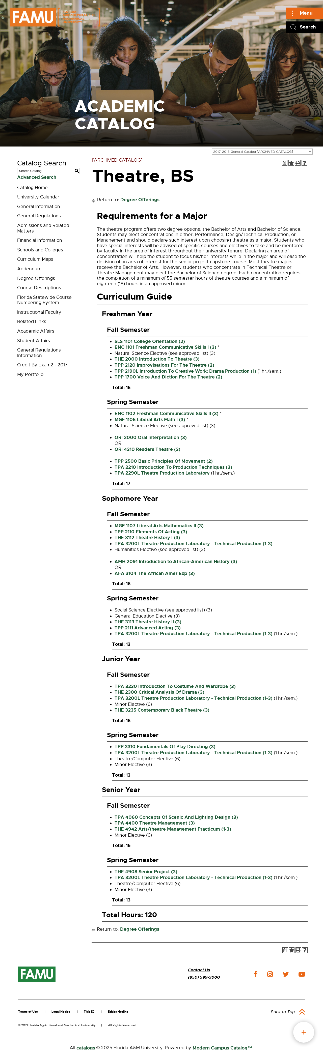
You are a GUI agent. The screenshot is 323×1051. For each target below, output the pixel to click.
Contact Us (199, 970)
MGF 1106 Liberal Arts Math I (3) (150, 420)
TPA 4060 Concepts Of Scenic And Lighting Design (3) (176, 817)
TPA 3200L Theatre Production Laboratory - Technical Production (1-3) (194, 544)
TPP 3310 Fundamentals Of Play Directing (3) (165, 747)
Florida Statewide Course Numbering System (44, 300)
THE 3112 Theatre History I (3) (147, 538)
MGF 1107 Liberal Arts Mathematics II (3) (159, 526)
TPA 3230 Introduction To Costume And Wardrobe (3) (175, 686)
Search (308, 27)
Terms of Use (28, 1012)
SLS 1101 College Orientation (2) (150, 341)
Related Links (31, 321)
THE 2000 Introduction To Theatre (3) (157, 359)
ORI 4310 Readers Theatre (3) (147, 449)
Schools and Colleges (40, 250)
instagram (270, 974)
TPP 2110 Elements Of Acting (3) (151, 532)
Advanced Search (36, 177)
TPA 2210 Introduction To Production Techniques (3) (173, 467)
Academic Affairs (35, 331)
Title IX (89, 1012)
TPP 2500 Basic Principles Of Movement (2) (164, 461)
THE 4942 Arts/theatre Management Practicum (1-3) (173, 829)
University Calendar (38, 197)
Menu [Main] (306, 13)
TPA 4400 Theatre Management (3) (155, 823)
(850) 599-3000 (204, 977)
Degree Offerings (36, 278)
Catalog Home (32, 187)
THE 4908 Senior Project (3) (146, 872)
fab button (303, 1032)
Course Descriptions (39, 287)
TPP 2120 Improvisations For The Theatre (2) (164, 365)
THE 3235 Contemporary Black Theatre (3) (162, 710)
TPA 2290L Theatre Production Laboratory (162, 473)
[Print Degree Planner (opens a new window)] (284, 163)
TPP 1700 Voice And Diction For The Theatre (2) (168, 377)
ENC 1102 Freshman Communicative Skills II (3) (167, 414)
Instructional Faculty (39, 312)
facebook (255, 974)
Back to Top (283, 1011)
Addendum (29, 269)
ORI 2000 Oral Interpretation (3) (151, 437)
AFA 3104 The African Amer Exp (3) (155, 573)
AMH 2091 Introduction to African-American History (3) (176, 562)
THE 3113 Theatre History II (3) (148, 622)
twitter (285, 974)
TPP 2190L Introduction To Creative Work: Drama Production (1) (185, 371)
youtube (302, 974)
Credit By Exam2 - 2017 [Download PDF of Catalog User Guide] (42, 365)
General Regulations (39, 216)
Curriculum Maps (35, 259)
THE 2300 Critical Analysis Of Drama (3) (159, 692)
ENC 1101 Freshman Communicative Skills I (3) (165, 347)
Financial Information (39, 240)
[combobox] (262, 152)
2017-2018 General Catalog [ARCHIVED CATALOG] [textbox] (253, 152)
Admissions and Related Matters (43, 228)
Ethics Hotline (118, 1012)
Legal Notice (60, 1012)
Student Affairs (33, 340)
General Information (38, 206)
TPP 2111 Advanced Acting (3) (148, 628)
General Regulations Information (39, 352)
